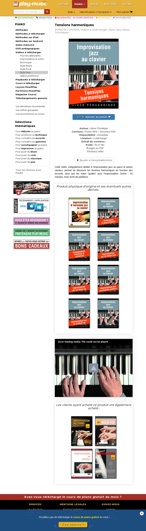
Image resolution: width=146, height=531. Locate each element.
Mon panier (124, 12)
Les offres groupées (27, 110)
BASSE (94, 4)
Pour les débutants (30, 55)
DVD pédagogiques (27, 48)
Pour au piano (28, 131)
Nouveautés (63, 18)
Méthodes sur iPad (27, 37)
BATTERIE (110, 4)
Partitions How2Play (28, 90)
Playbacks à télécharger (30, 79)
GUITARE (63, 4)
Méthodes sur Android (29, 41)
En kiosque (103, 18)
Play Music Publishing (73, 509)
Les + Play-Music (35, 509)
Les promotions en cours (30, 114)
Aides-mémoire (25, 45)
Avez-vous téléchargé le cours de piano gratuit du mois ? (73, 496)
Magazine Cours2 (26, 94)
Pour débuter (122, 18)
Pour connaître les (30, 138)
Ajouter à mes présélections (94, 160)
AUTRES (127, 4)
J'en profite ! (73, 524)
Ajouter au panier (94, 117)
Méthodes (22, 30)
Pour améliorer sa (31, 135)
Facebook (110, 509)
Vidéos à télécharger (28, 52)
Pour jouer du (26, 151)
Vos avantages (24, 18)
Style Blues (26, 65)
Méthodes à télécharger (30, 33)
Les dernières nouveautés (30, 106)
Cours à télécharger (28, 83)
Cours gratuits (83, 18)
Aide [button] (71, 12)
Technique (25, 62)
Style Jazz (25, 72)
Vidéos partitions (29, 75)
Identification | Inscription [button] (95, 12)
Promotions (44, 18)
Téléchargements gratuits (31, 98)
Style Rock (25, 69)
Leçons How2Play (26, 87)
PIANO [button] (79, 4)
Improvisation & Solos (32, 59)
